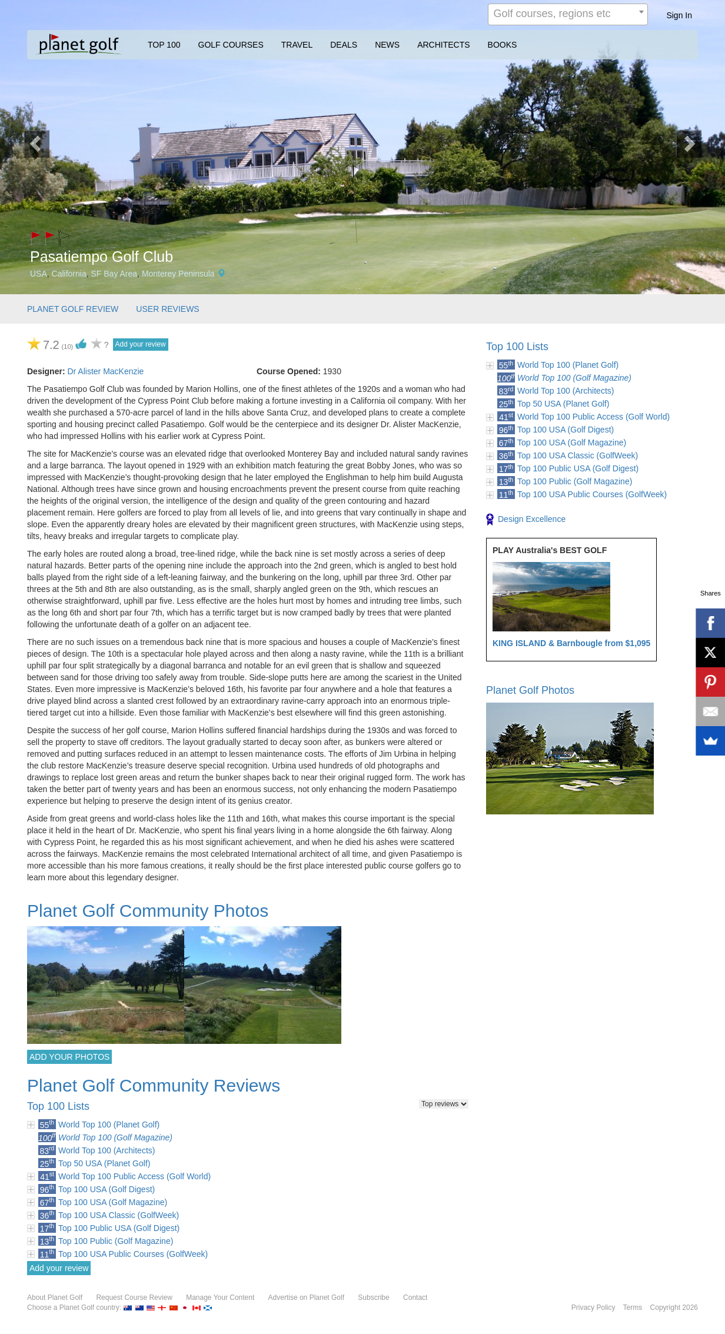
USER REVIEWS (167, 309)
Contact (415, 1297)
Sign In (679, 15)
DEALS (343, 44)
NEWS (387, 44)
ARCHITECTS (443, 44)
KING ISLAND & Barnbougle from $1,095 (571, 643)
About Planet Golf (54, 1297)
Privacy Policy (593, 1307)
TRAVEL (296, 44)
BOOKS (502, 44)
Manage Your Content (220, 1297)
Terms (633, 1307)
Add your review (140, 344)
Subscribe (373, 1297)
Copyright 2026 (674, 1307)
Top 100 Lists (517, 346)
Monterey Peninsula (178, 273)
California (69, 273)
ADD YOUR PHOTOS (69, 1057)
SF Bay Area (114, 273)
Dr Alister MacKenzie (105, 371)
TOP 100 (164, 44)
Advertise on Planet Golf (306, 1297)
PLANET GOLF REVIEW (72, 309)
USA (38, 273)
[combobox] (568, 14)
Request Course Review (134, 1297)
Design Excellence (526, 519)
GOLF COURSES (231, 44)
